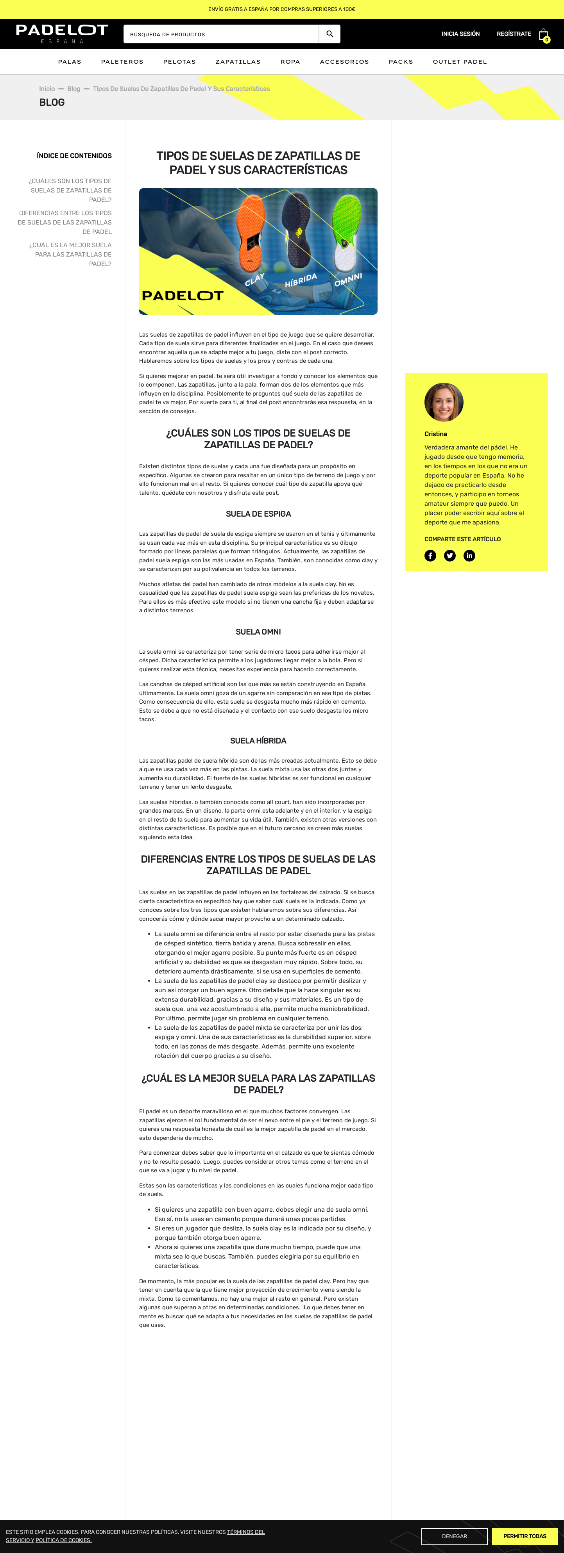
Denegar (454, 1536)
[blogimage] (258, 251)
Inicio (47, 89)
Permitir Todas (524, 1536)
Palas (69, 61)
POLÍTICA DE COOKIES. (64, 1540)
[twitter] (450, 556)
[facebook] (430, 556)
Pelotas (179, 61)
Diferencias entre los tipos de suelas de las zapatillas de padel (65, 222)
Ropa (290, 61)
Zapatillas (238, 61)
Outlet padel (460, 61)
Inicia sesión (461, 33)
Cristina (435, 433)
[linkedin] (469, 556)
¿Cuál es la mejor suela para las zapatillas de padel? (70, 254)
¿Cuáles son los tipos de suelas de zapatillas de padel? (70, 190)
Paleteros (122, 61)
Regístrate (514, 33)
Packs (401, 61)
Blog (74, 89)
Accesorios (344, 61)
